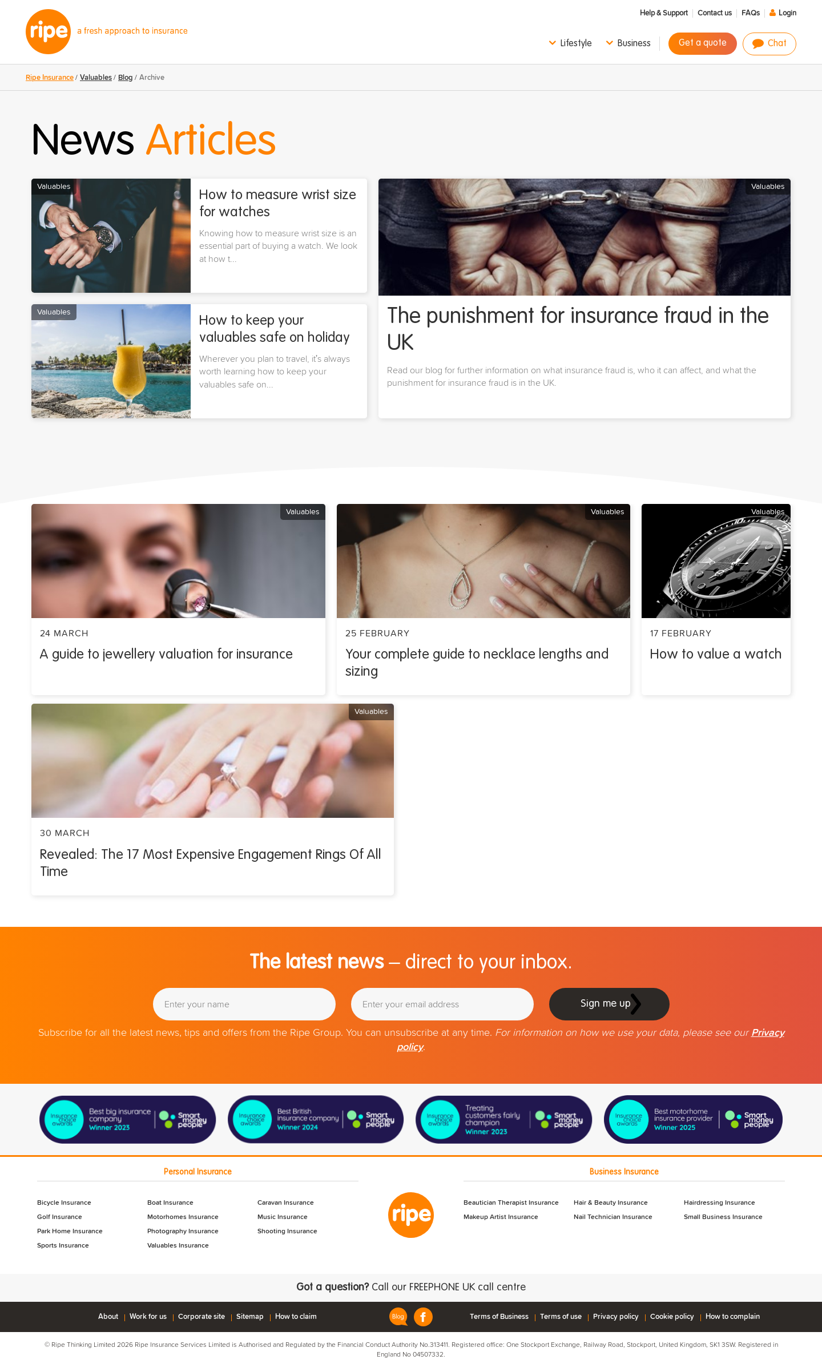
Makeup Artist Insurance (501, 1217)
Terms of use (561, 1317)
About (108, 1317)
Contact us (715, 13)
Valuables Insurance (178, 1245)
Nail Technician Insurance (613, 1217)
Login (787, 13)
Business (634, 44)
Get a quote (703, 43)
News (153, 142)
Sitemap (250, 1317)
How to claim (296, 1317)
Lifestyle (576, 44)
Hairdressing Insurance (719, 1203)
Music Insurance (282, 1217)
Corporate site (201, 1317)
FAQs (751, 13)
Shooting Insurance (287, 1231)
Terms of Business (499, 1317)
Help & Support (664, 13)
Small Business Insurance (723, 1217)
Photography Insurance (183, 1231)
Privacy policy (616, 1317)
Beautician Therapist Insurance (511, 1203)
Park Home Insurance (70, 1231)
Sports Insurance (63, 1245)
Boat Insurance (170, 1203)
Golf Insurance (59, 1217)
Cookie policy (672, 1317)
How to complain (733, 1317)
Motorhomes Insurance (183, 1217)
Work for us (148, 1317)
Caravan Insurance (285, 1203)
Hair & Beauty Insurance (611, 1203)
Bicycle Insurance (64, 1203)
